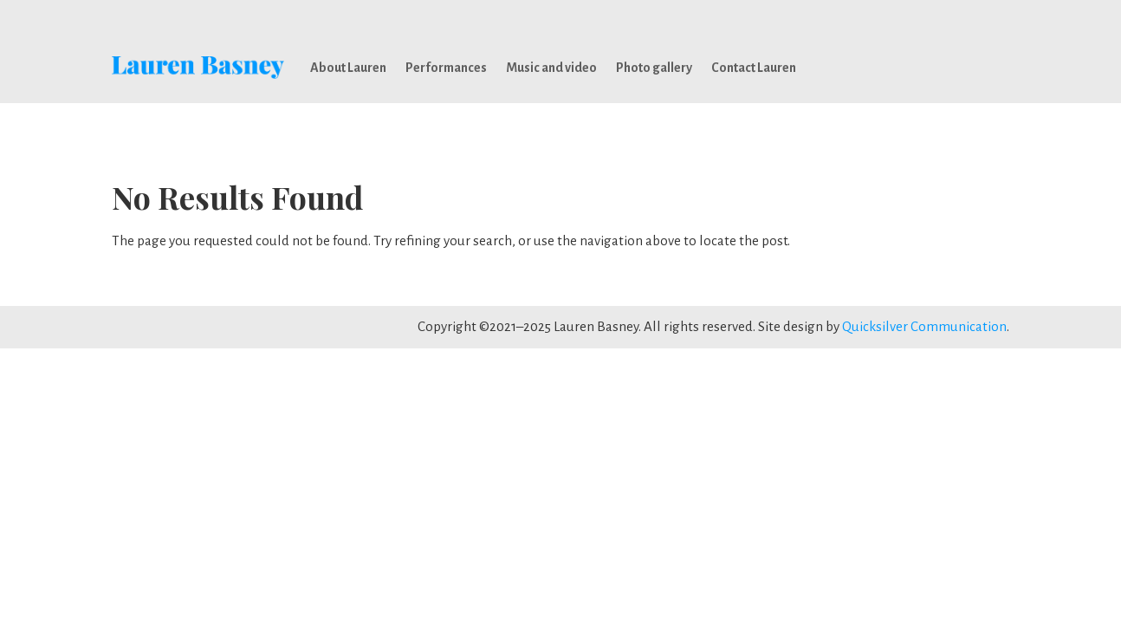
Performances (446, 68)
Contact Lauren (753, 68)
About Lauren (348, 68)
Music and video (551, 68)
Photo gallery (654, 68)
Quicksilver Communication (924, 326)
